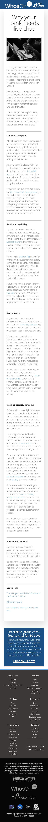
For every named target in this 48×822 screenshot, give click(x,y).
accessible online (14, 241)
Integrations (34, 694)
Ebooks (35, 711)
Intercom (13, 732)
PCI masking (12, 479)
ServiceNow (13, 737)
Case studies (34, 706)
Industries (34, 709)
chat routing (24, 256)
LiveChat (13, 743)
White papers (35, 714)
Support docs (35, 720)
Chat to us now (24, 661)
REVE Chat (13, 754)
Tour (13, 703)
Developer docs (35, 717)
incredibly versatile (29, 324)
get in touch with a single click (23, 192)
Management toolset (34, 688)
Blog (34, 703)
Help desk (35, 685)
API (13, 717)
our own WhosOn (23, 443)
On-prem (13, 706)
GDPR (35, 734)
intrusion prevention (16, 476)
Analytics (35, 691)
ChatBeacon (13, 748)
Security (13, 711)
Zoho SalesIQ (13, 751)
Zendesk (13, 729)
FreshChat (13, 746)
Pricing (13, 682)
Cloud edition (13, 709)
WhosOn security (14, 602)
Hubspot (13, 740)
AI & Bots (34, 682)
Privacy (34, 737)
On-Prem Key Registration (13, 685)
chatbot (10, 293)
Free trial (13, 680)
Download (13, 714)
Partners (35, 732)
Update (13, 688)
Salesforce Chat (13, 734)
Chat (34, 680)
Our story (34, 729)
